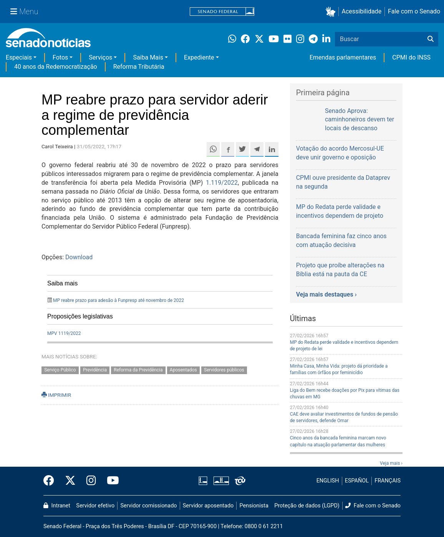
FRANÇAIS (387, 480)
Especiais (19, 57)
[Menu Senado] (24, 11)
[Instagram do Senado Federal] (91, 481)
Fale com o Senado (414, 11)
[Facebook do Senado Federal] (51, 481)
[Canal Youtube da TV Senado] (110, 481)
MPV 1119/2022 (64, 333)
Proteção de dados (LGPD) (307, 505)
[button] (332, 12)
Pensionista (254, 505)
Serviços (100, 57)
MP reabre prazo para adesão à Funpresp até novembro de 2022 (118, 300)
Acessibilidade (362, 11)
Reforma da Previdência (138, 370)
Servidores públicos (224, 370)
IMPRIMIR (56, 395)
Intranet (56, 505)
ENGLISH (327, 480)
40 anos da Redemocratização (55, 66)
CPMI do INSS (411, 57)
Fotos (60, 57)
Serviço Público (60, 370)
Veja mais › (391, 463)
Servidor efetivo (95, 505)
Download (79, 257)
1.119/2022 (222, 182)
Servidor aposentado (208, 505)
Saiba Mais (148, 57)
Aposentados (183, 370)
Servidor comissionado (149, 505)
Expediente (199, 57)
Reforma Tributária (138, 66)
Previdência (95, 370)
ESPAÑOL (357, 480)
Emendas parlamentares (343, 57)
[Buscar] (430, 39)
